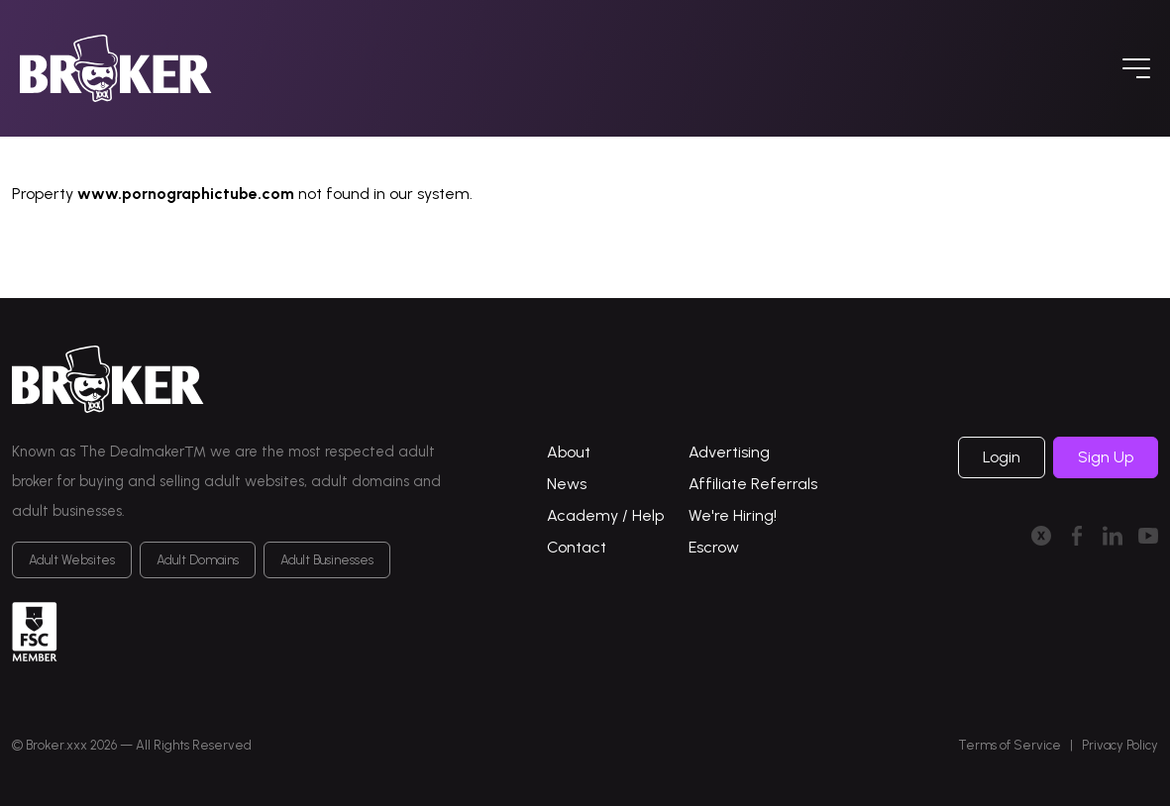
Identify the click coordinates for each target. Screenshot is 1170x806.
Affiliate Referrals (753, 483)
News (566, 483)
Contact (576, 547)
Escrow (714, 547)
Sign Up (1105, 457)
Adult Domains (198, 560)
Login (1001, 457)
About (568, 452)
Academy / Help (605, 515)
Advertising (729, 452)
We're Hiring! (733, 515)
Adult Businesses (326, 560)
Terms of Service (1009, 745)
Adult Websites (72, 560)
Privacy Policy (1120, 745)
